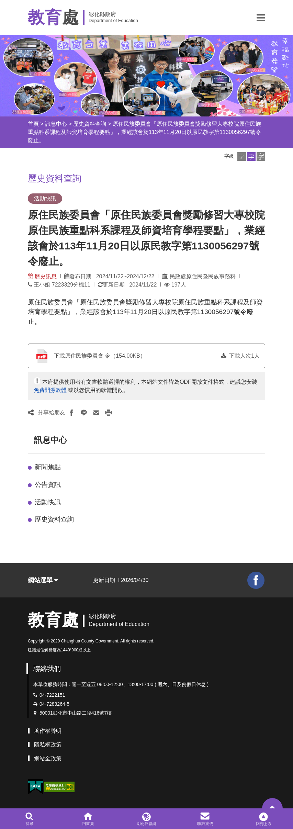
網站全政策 (47, 758)
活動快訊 (48, 502)
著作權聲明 (47, 731)
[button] (261, 17)
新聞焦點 (48, 467)
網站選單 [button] (43, 580)
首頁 (33, 124)
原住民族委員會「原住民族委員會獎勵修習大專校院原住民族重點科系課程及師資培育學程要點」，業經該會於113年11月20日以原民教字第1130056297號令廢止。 (144, 132)
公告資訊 (48, 484)
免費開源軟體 (50, 390)
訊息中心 (56, 124)
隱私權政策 (47, 745)
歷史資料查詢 (89, 124)
